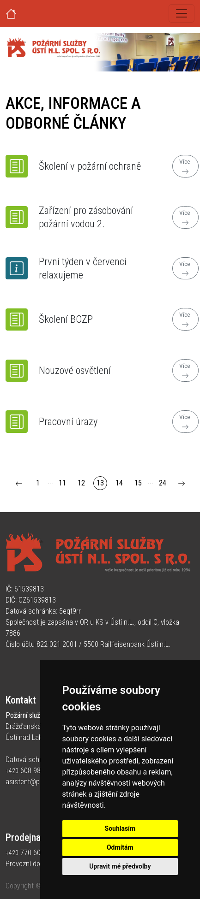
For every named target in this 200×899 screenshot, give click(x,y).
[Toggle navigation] (181, 13)
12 (81, 483)
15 (138, 483)
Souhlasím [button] (120, 828)
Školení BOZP (66, 319)
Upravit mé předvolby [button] (120, 866)
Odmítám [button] (120, 847)
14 (119, 483)
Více (185, 166)
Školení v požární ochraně (90, 166)
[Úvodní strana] (22, 14)
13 (100, 483)
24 (162, 483)
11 (62, 483)
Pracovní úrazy (68, 421)
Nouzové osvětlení (75, 370)
